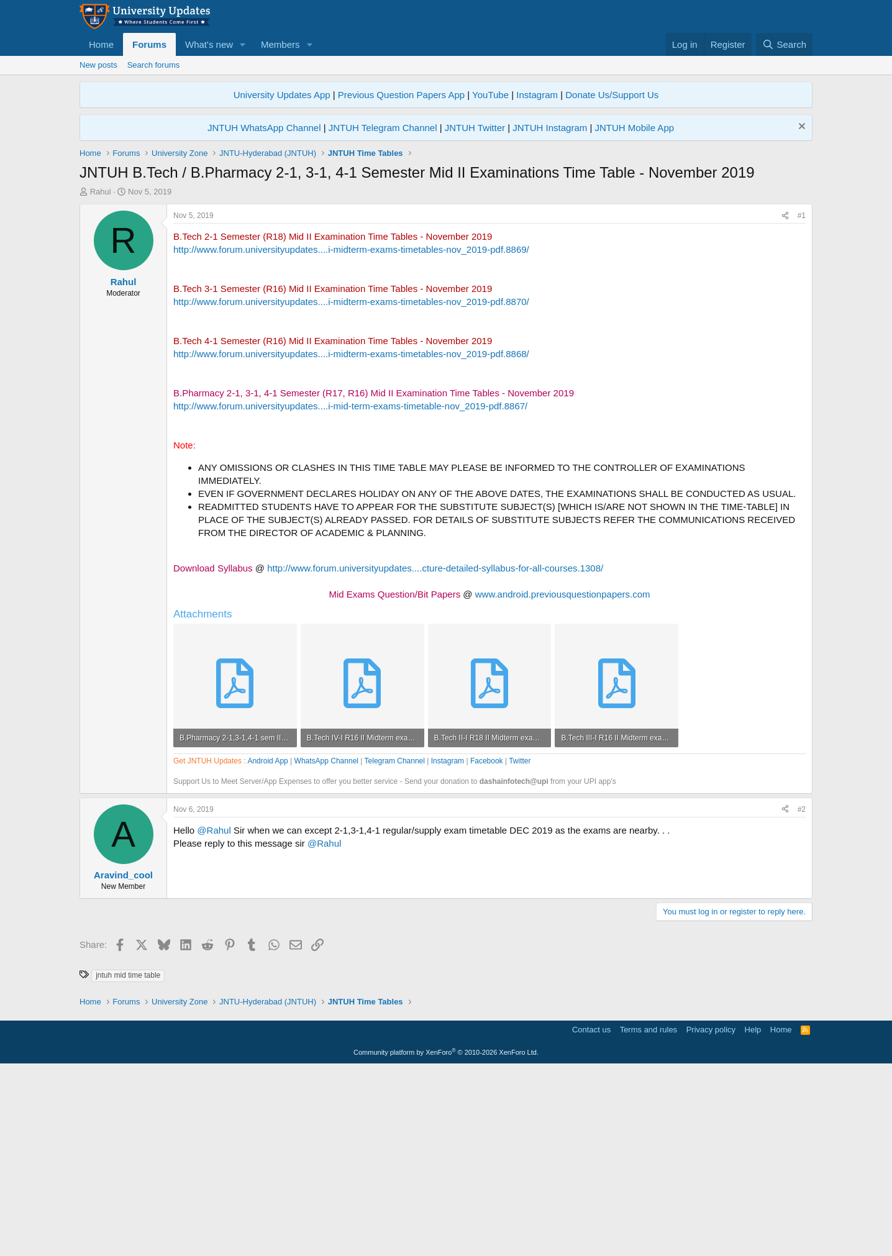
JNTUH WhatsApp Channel (264, 127)
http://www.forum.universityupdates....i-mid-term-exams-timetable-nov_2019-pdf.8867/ (350, 592)
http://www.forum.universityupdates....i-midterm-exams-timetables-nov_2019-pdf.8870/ (351, 488)
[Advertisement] (446, 297)
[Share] (785, 402)
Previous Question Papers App (401, 94)
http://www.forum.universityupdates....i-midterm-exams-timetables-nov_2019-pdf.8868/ (351, 540)
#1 (802, 402)
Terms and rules (648, 1216)
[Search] (784, 44)
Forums (149, 44)
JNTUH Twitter (475, 127)
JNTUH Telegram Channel (383, 127)
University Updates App (282, 94)
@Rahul (213, 1016)
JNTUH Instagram (549, 127)
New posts (98, 65)
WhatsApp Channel (326, 947)
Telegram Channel (395, 947)
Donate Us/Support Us (611, 94)
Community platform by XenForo (446, 1238)
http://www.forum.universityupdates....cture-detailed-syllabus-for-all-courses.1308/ (435, 754)
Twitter (519, 947)
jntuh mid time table (128, 1161)
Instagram (537, 94)
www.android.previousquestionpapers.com (562, 780)
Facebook (486, 947)
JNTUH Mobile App (635, 127)
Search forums (153, 65)
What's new (209, 44)
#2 (802, 995)
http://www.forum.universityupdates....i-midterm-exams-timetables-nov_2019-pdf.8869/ (351, 435)
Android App (267, 947)
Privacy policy (710, 1216)
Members (280, 44)
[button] (243, 44)
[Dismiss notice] (800, 127)
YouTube (490, 94)
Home (101, 44)
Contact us (591, 1216)
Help (753, 1216)
